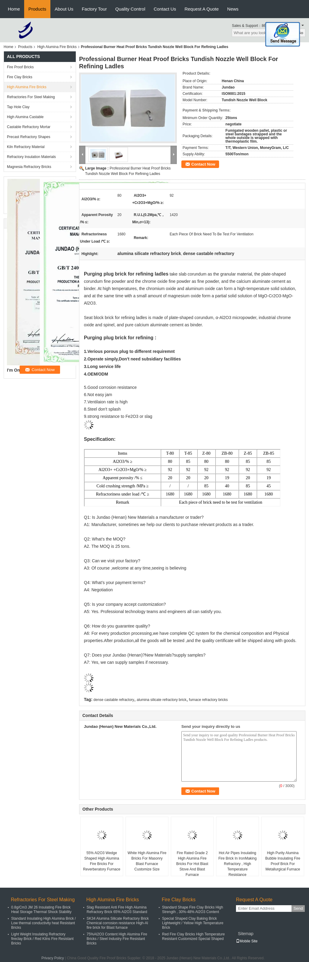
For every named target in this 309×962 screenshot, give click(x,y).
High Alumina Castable (25, 117)
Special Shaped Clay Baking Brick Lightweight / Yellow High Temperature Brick (192, 923)
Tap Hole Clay (18, 107)
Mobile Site (246, 941)
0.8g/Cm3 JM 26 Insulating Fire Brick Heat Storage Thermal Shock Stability (41, 909)
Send (298, 908)
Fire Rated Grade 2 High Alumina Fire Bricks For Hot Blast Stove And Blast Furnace (192, 864)
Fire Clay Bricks (19, 77)
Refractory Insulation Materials (31, 157)
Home (14, 8)
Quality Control (130, 8)
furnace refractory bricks (208, 700)
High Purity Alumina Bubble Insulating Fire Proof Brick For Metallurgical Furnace (282, 861)
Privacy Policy (52, 958)
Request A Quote (201, 8)
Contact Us (165, 8)
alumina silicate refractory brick (161, 700)
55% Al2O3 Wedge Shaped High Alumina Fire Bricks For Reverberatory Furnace (101, 861)
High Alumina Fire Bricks (57, 47)
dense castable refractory (114, 700)
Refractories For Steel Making (31, 97)
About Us (64, 8)
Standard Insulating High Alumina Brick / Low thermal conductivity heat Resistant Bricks (43, 923)
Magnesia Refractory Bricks (29, 167)
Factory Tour (94, 8)
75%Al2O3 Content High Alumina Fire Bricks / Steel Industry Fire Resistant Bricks (117, 938)
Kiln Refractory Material (26, 147)
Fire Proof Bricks (20, 67)
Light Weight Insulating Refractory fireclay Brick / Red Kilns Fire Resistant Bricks (42, 938)
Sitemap (245, 933)
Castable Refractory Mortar (28, 127)
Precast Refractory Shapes (28, 137)
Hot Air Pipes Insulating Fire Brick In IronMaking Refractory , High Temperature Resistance (237, 864)
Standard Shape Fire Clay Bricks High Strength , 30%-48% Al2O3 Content (192, 909)
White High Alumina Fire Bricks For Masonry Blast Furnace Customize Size (147, 861)
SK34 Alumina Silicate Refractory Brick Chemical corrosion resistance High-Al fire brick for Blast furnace (118, 923)
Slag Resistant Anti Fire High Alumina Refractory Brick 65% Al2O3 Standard (117, 909)
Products (37, 8)
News (233, 8)
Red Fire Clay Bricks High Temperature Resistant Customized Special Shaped (193, 936)
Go (300, 33)
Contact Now (203, 164)
